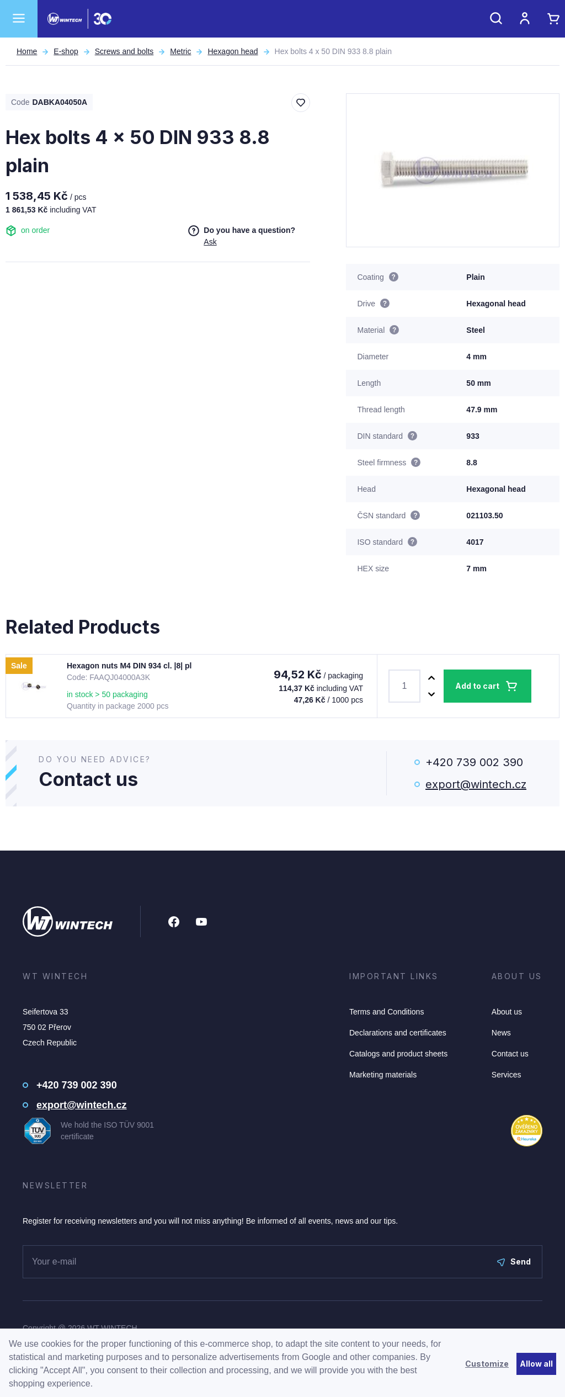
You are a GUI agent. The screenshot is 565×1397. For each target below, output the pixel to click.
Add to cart (477, 685)
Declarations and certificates (397, 1032)
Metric (180, 51)
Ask (210, 241)
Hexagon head (232, 51)
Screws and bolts (124, 51)
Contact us (510, 1053)
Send (514, 1261)
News (501, 1032)
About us (507, 1011)
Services (506, 1074)
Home (27, 51)
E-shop (66, 51)
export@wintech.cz (475, 784)
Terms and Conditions (386, 1011)
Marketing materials (383, 1074)
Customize (487, 1363)
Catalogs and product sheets (398, 1053)
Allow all (536, 1363)
